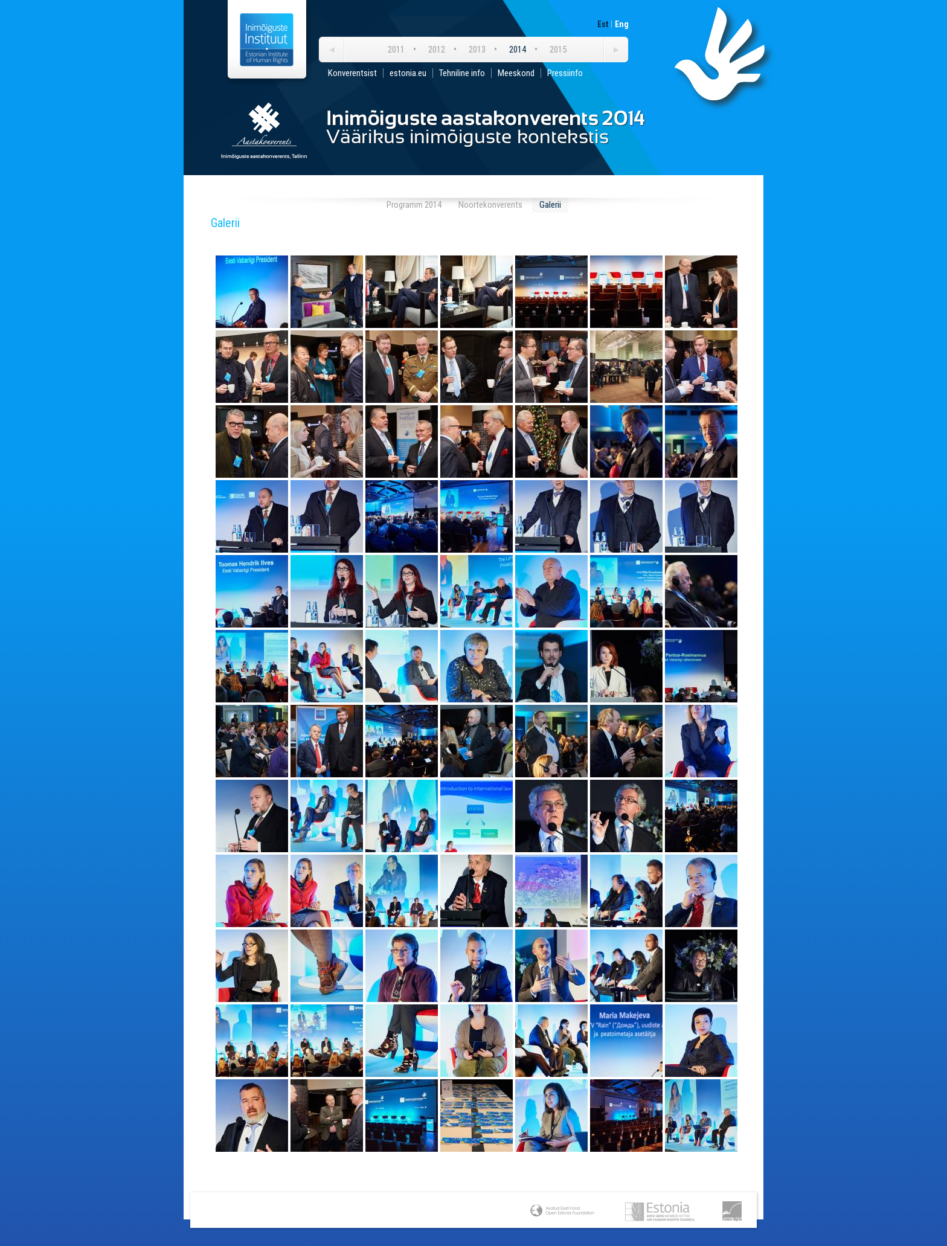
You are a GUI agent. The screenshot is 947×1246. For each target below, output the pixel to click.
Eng (622, 24)
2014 (517, 49)
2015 (558, 49)
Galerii (550, 204)
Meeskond (516, 73)
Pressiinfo (565, 73)
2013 (477, 49)
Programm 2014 (414, 204)
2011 (396, 49)
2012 (436, 49)
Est (602, 24)
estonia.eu (408, 73)
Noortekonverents (490, 204)
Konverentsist (352, 73)
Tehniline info (462, 73)
